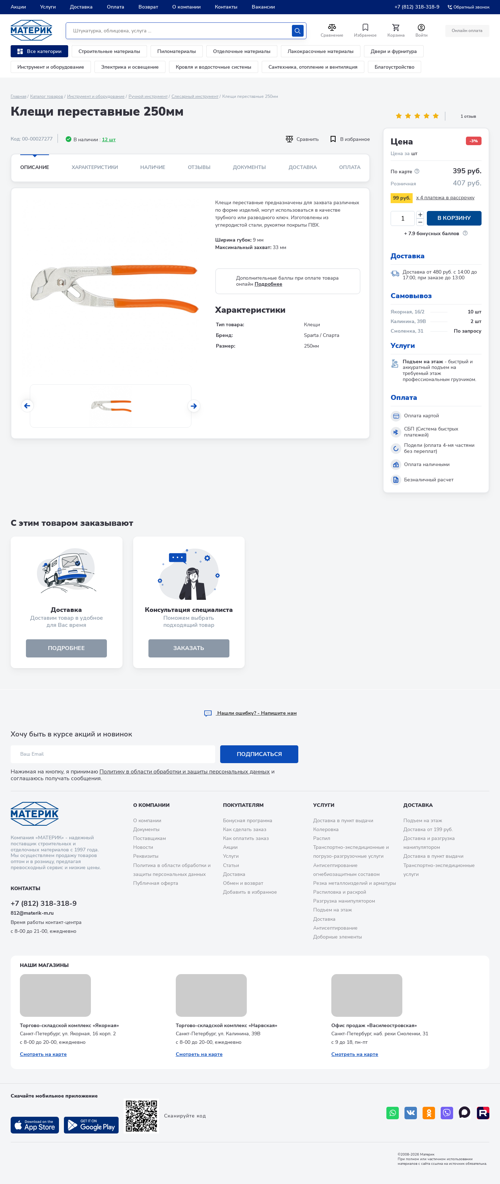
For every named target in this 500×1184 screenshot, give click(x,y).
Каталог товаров (46, 96)
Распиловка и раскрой (339, 892)
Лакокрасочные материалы (321, 51)
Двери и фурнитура (394, 51)
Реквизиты (145, 856)
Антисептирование (335, 928)
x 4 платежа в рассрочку (445, 197)
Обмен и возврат (243, 883)
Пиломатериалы (176, 51)
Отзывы (199, 167)
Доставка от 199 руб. (428, 829)
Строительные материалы (109, 51)
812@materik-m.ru (32, 913)
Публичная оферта (155, 883)
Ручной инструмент (148, 96)
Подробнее (268, 284)
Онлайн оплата (467, 30)
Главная (18, 96)
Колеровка (326, 829)
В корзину (454, 218)
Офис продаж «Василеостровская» (374, 1025)
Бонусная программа (247, 820)
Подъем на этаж (332, 910)
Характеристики (95, 167)
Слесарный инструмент (195, 96)
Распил (321, 838)
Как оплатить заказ (246, 838)
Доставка (81, 7)
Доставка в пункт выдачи (343, 820)
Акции (18, 7)
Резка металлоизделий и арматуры (354, 883)
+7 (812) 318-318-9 (417, 7)
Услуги (48, 7)
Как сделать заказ (244, 829)
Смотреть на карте (43, 1054)
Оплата (115, 7)
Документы (249, 167)
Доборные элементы (337, 937)
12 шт (109, 139)
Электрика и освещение (130, 67)
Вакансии (263, 7)
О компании (186, 7)
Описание (34, 167)
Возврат (148, 7)
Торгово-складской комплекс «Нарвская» (226, 1025)
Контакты (226, 7)
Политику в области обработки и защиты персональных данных (184, 772)
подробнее (66, 648)
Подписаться (259, 754)
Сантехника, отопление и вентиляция (313, 67)
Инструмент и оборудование (50, 67)
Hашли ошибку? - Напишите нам (250, 713)
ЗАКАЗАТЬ (188, 648)
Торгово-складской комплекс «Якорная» (69, 1025)
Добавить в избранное (250, 892)
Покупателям (243, 805)
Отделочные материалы (242, 51)
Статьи (231, 865)
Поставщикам (149, 838)
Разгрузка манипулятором (344, 901)
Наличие (152, 167)
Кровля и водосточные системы (213, 67)
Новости (143, 847)
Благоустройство (394, 67)
